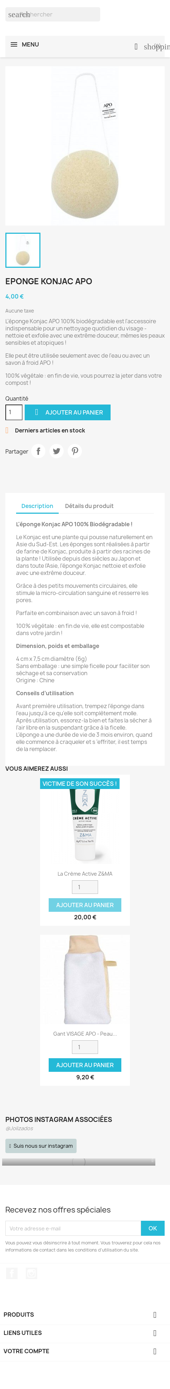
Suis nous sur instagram (43, 1145)
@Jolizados (19, 1128)
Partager (38, 451)
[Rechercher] (52, 14)
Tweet (56, 451)
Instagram (31, 1273)
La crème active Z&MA (85, 873)
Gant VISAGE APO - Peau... (85, 1033)
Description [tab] (37, 506)
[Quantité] (14, 412)
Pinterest (75, 451)
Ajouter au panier (67, 412)
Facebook (12, 1273)
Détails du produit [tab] (89, 506)
